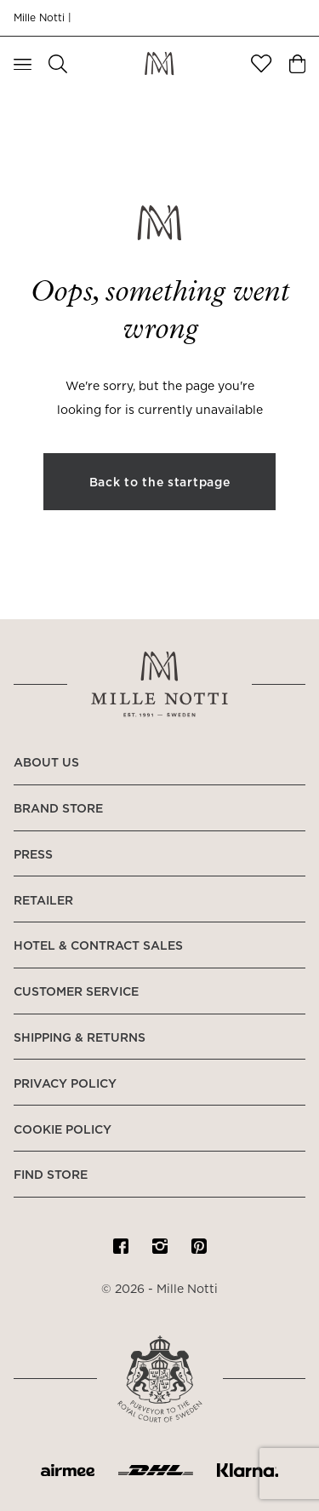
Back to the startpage (160, 483)
